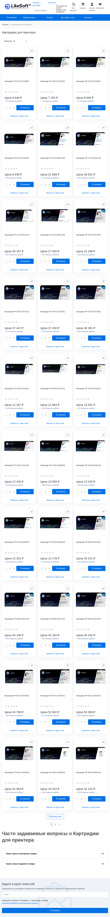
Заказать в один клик (19, 116)
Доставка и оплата (69, 17)
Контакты (52, 3)
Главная (5, 25)
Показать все (55, 816)
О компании (12, 17)
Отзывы (49, 17)
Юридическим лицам (31, 17)
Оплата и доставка (36, 4)
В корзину (25, 108)
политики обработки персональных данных (20, 903)
